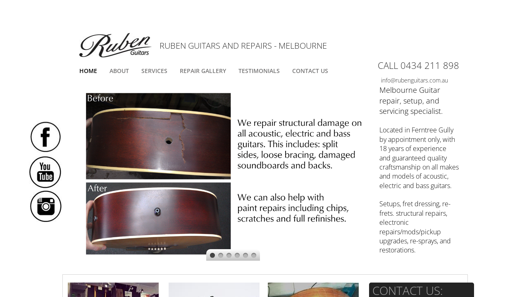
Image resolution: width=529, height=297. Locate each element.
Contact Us (310, 71)
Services (154, 71)
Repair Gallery (203, 71)
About (119, 71)
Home (88, 71)
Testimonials (259, 71)
